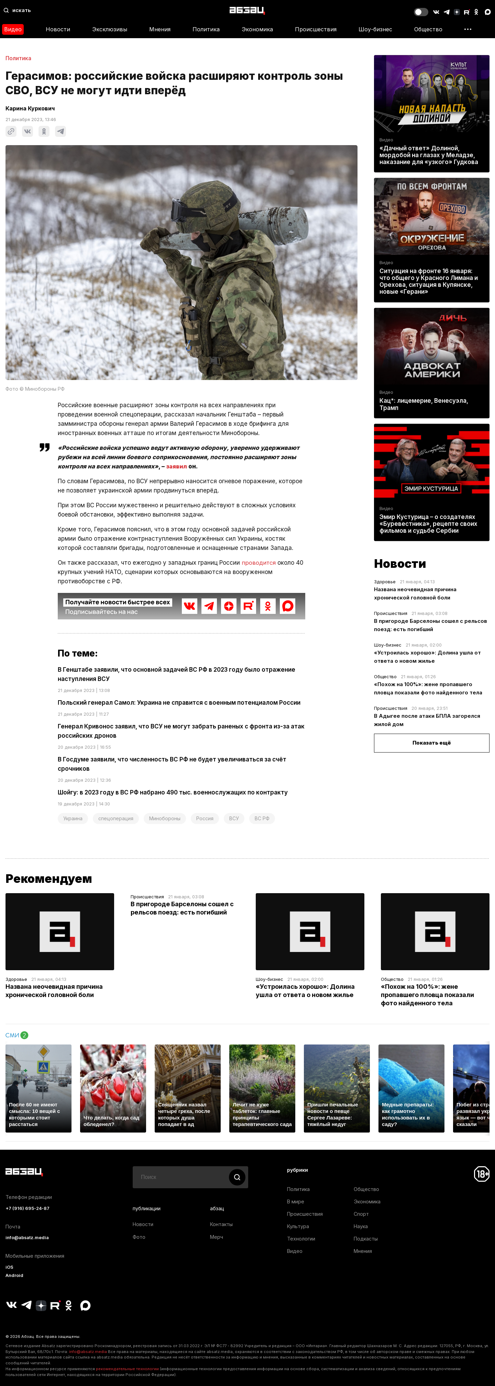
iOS (9, 1267)
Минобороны (164, 818)
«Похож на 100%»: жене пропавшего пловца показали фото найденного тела (427, 995)
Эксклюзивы (109, 29)
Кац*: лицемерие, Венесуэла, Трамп (424, 404)
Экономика (257, 29)
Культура (298, 1226)
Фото (139, 1237)
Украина (72, 818)
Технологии (301, 1239)
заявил (177, 466)
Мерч (216, 1237)
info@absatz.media (27, 1237)
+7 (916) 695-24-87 (28, 1208)
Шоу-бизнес (375, 29)
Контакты (221, 1224)
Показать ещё (431, 742)
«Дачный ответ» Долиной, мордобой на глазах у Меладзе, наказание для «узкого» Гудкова (429, 155)
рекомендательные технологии (127, 1368)
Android (14, 1275)
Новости (58, 29)
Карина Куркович (30, 108)
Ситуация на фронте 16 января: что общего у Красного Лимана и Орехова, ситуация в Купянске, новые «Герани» (429, 281)
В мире (295, 1201)
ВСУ (234, 818)
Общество (428, 29)
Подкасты (366, 1239)
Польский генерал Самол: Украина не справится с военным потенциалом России (179, 702)
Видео (13, 29)
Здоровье (385, 581)
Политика (206, 29)
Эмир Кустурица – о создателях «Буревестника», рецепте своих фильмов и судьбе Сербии (428, 523)
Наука (361, 1226)
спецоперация (115, 818)
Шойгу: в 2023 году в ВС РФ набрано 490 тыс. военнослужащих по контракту (173, 792)
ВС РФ (262, 818)
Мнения (159, 29)
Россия (204, 818)
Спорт (361, 1214)
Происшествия (316, 29)
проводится (259, 562)
